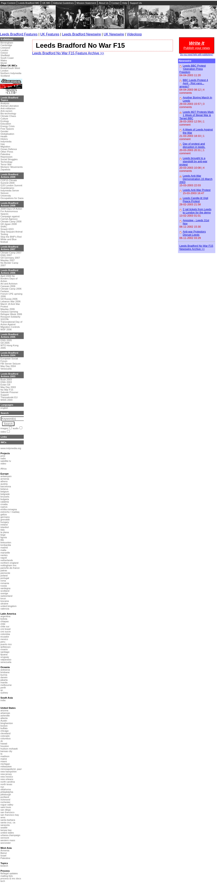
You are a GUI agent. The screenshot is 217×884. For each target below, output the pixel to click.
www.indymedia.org (10, 448)
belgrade (5, 494)
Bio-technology (8, 113)
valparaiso (5, 659)
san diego (5, 809)
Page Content (8, 3)
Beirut (3, 853)
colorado (5, 736)
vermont (4, 837)
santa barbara (7, 820)
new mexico (6, 776)
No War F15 (6, 389)
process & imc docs (10, 878)
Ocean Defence (8, 149)
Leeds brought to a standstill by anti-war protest (193, 161)
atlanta (4, 718)
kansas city (6, 751)
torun (3, 598)
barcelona (5, 486)
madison (4, 756)
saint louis (5, 807)
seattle (3, 827)
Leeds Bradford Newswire (81, 34)
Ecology (4, 121)
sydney (4, 692)
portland (4, 797)
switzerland (6, 596)
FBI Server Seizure (10, 363)
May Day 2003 (8, 387)
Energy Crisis (7, 126)
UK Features (49, 34)
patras (3, 570)
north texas (6, 784)
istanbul (4, 527)
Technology (6, 162)
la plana (4, 532)
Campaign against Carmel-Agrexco (9, 217)
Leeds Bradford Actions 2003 (9, 375)
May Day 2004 (8, 366)
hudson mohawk (9, 748)
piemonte (5, 573)
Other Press (6, 151)
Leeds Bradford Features (19, 34)
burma (3, 675)
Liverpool (5, 47)
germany (5, 517)
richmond (5, 799)
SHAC (3, 226)
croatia (4, 504)
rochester (5, 802)
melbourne (6, 685)
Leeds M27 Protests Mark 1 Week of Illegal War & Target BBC (196, 115)
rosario (4, 649)
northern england (9, 563)
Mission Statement (86, 3)
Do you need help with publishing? (196, 54)
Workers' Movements (11, 167)
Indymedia (5, 141)
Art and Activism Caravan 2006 (8, 284)
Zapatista (5, 169)
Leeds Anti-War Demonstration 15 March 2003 (195, 179)
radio (3, 458)
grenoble (5, 519)
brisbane (5, 672)
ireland (4, 524)
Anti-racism (6, 111)
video (3, 432)
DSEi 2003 (6, 382)
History (4, 139)
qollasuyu (5, 647)
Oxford (4, 53)
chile (2, 624)
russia (3, 585)
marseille (5, 552)
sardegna (5, 588)
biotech (4, 865)
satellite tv (5, 461)
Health (3, 136)
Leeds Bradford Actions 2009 (9, 175)
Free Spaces (7, 128)
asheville (5, 715)
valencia (4, 608)
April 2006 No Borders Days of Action (8, 278)
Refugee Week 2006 (11, 314)
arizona (4, 710)
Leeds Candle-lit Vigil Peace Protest (195, 199)
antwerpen (5, 476)
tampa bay (5, 830)
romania (4, 583)
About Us (103, 3)
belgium (4, 491)
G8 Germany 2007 (10, 257)
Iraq (2, 144)
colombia (5, 634)
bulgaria (4, 499)
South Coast (7, 58)
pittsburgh (5, 794)
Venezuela (5, 368)
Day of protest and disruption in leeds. (194, 145)
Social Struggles (9, 159)
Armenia (4, 850)
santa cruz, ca (7, 822)
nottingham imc (8, 565)
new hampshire (8, 771)
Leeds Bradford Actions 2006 (9, 271)
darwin (3, 677)
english (4, 408)
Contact (115, 3)
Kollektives (7, 39)
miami (3, 761)
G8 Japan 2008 (8, 224)
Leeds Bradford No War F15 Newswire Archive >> (196, 247)
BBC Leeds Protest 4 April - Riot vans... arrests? (193, 83)
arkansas (5, 713)
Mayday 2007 (7, 260)
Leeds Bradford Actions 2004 (9, 354)
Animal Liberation (9, 106)
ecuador (4, 636)
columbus (5, 738)
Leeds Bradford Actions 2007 (9, 248)
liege (3, 535)
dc (1, 741)
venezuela (5, 662)
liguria (3, 537)
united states (7, 832)
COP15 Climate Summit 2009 (8, 181)
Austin (3, 720)
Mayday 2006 (7, 309)
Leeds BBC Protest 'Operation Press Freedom (192, 69)
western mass (7, 840)
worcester (5, 843)
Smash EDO (7, 229)
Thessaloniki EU (9, 397)
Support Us (136, 3)
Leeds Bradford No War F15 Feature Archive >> (68, 53)
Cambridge (6, 45)
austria (4, 484)
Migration (5, 146)
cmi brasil (5, 629)
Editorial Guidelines (63, 3)
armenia (4, 479)
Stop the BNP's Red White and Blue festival (10, 239)
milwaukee (6, 766)
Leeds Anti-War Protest (196, 190)
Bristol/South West (10, 68)
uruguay (4, 657)
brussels (4, 496)
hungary (4, 522)
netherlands (6, 560)
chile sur (4, 626)
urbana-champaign (10, 835)
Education (5, 123)
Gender (4, 131)
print (2, 456)
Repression (6, 157)
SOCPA (4, 319)
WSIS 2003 (6, 400)
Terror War (5, 164)
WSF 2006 (6, 329)
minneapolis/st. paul (10, 769)
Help (124, 3)
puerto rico (6, 644)
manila (3, 682)
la (1, 753)
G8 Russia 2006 (8, 299)
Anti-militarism (7, 108)
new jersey (6, 774)
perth (3, 687)
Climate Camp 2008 (10, 221)
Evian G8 (5, 384)
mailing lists (6, 876)
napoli (3, 557)
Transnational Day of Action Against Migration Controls (11, 324)
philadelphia (6, 792)
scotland (4, 591)
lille (2, 540)
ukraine (4, 603)
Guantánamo (7, 188)
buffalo (3, 728)
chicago (4, 731)
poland (4, 575)
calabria (4, 501)
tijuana (3, 654)
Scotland (5, 75)
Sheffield (5, 55)
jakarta (4, 680)
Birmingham (6, 42)
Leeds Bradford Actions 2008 (9, 204)
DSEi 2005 (6, 340)
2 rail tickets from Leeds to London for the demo (197, 211)
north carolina (7, 781)
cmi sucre (5, 631)
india (3, 700)
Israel (3, 855)
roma (3, 580)
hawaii (3, 743)
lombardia (5, 545)
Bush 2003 (6, 379)
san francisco (7, 812)
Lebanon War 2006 (10, 301)
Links (4, 437)
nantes (4, 555)
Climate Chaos (8, 116)
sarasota (5, 825)
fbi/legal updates (9, 873)
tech (2, 881)
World (3, 63)
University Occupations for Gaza (11, 196)
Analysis (4, 103)
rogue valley (6, 804)
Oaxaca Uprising (9, 311)
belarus (4, 489)
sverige (4, 593)
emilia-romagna (8, 509)
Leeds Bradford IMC (28, 3)
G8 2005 (5, 343)
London (4, 50)
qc (1, 690)
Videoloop (134, 34)
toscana (4, 601)
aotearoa (5, 669)
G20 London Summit (11, 185)
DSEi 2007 (6, 255)
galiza (3, 514)
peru (2, 641)
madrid (4, 547)
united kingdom (8, 606)
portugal (4, 578)
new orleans (6, 779)
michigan (5, 764)
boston (4, 725)
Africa (3, 468)
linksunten (5, 542)
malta (3, 550)
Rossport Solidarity (10, 316)
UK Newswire (114, 34)
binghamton (6, 723)
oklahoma (5, 789)
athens (4, 481)
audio (15, 428)
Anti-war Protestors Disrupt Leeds (194, 233)
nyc (2, 787)
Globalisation (7, 134)
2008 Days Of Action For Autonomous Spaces (11, 211)
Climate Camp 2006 (10, 288)
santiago (4, 652)
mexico (4, 639)
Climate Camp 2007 (10, 252)
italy (2, 529)
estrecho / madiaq (9, 512)
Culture (4, 118)
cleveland (5, 733)
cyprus (3, 507)
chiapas (4, 621)
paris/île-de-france (9, 568)
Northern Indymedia (10, 73)
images (4, 428)
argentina (5, 616)
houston (4, 746)
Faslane (4, 291)
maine (3, 759)
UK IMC (46, 3)
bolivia (3, 619)
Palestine (5, 154)
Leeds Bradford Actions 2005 (9, 335)
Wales (3, 60)
